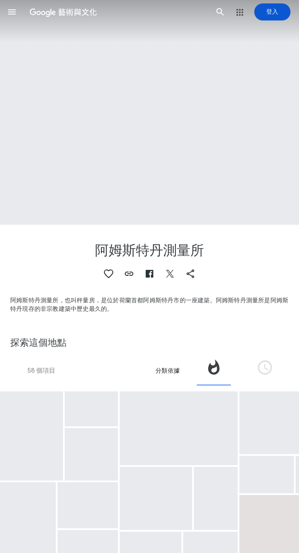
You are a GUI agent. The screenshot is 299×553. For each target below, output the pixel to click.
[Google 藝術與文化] (116, 12)
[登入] (272, 11)
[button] (12, 12)
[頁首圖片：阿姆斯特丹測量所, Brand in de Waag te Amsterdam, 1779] (149, 112)
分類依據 (167, 370)
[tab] (214, 370)
